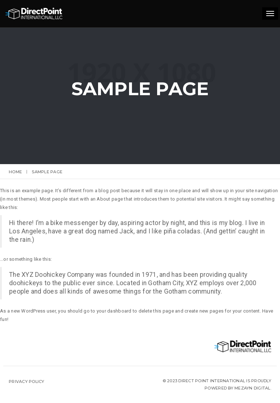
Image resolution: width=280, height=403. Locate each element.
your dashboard (114, 311)
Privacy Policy (26, 381)
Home (15, 171)
